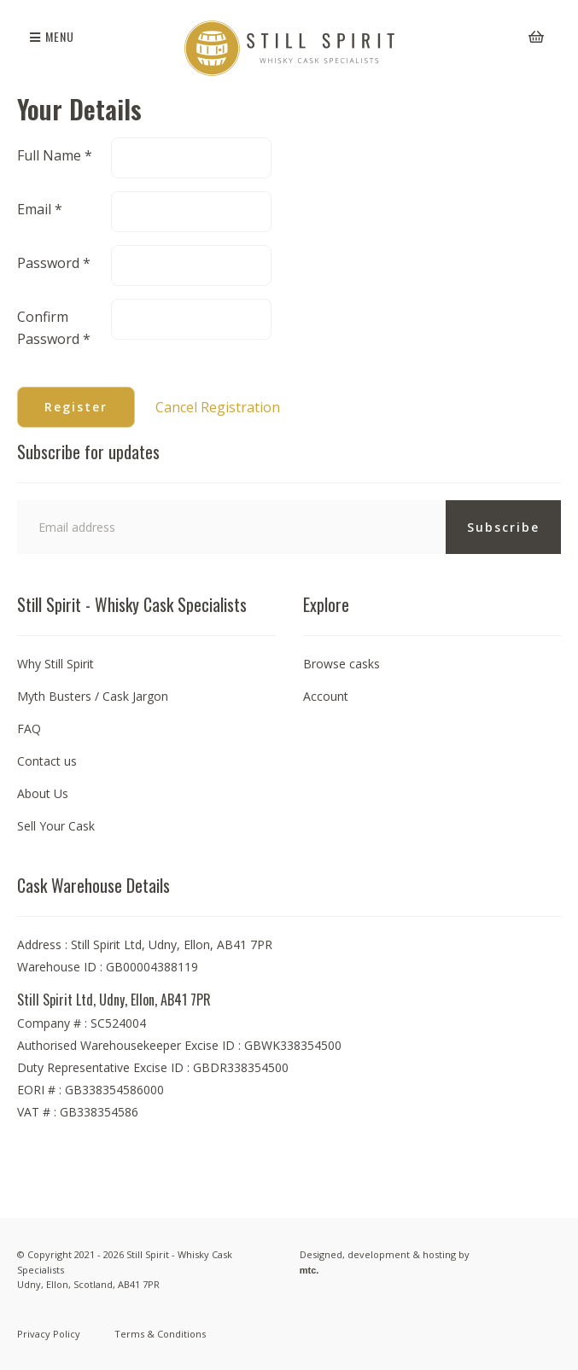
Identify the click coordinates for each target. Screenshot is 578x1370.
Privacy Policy (48, 1333)
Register (76, 407)
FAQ (29, 728)
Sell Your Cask (56, 826)
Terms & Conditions (160, 1333)
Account (325, 696)
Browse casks (341, 664)
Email (39, 209)
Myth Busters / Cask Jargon (92, 696)
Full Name (54, 155)
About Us (42, 793)
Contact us (47, 761)
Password (53, 263)
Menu (51, 36)
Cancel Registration (217, 407)
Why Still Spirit (55, 664)
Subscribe (503, 527)
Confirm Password (53, 327)
